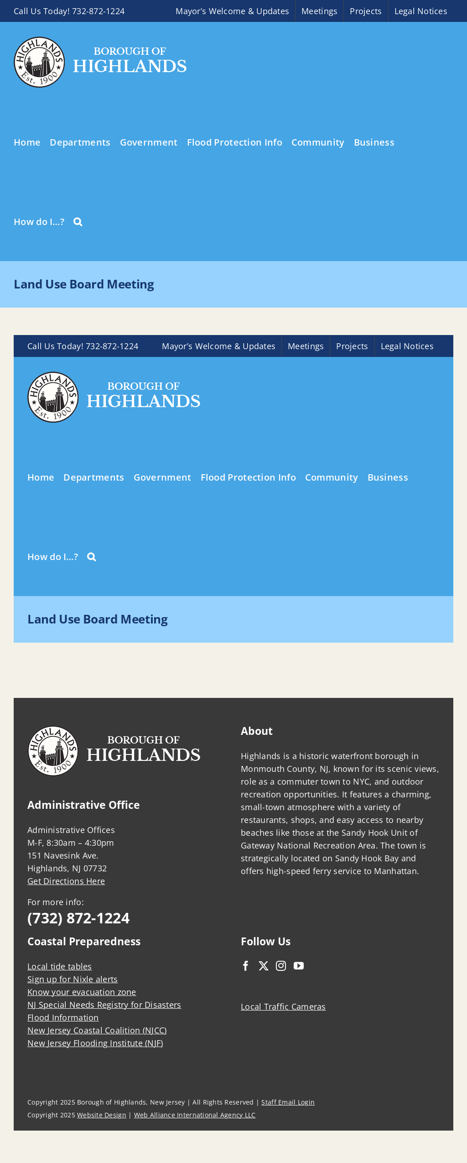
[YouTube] (299, 966)
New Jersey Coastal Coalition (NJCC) (96, 1030)
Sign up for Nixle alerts (72, 979)
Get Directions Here (66, 880)
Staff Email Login (288, 1102)
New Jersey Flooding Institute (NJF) (95, 1042)
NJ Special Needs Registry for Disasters (104, 1004)
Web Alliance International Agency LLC (195, 1115)
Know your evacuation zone (81, 991)
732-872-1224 (98, 10)
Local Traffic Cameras (283, 1006)
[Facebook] (246, 966)
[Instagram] (281, 966)
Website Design (101, 1115)
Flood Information (63, 1017)
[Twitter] (264, 966)
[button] (77, 221)
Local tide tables (59, 966)
